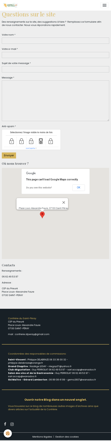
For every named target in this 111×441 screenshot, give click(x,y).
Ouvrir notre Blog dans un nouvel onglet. (55, 400)
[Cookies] (8, 433)
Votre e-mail (9, 49)
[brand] (11, 5)
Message (7, 77)
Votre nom (8, 34)
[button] (42, 215)
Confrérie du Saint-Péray (22, 318)
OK (78, 187)
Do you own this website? (39, 187)
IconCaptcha (30, 148)
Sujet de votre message (15, 63)
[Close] (63, 202)
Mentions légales (42, 436)
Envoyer (9, 155)
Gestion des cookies (67, 436)
